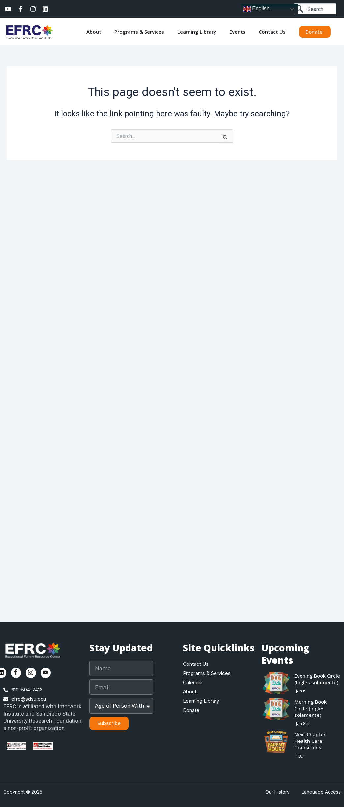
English (256, 9)
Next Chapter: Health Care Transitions (310, 741)
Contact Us (272, 31)
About (93, 31)
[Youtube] (46, 673)
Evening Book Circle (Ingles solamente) (317, 679)
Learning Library (196, 31)
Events (237, 31)
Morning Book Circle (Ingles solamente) (310, 708)
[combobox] (315, 8)
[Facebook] (16, 673)
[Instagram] (31, 673)
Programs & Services (139, 31)
